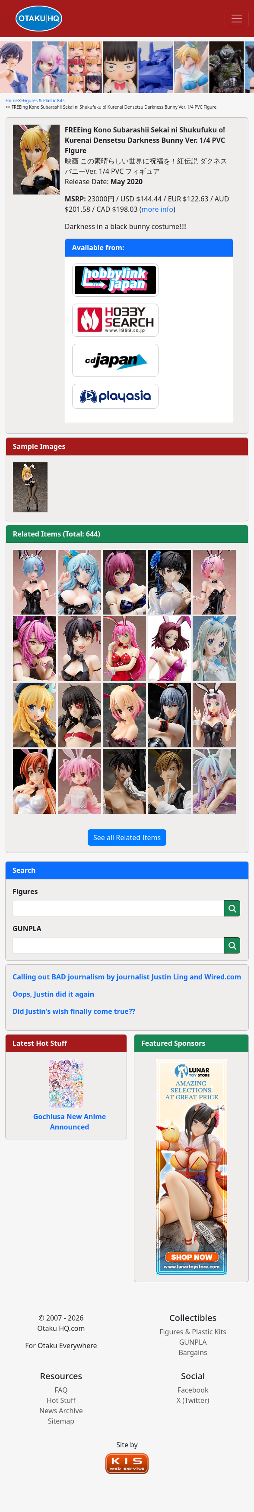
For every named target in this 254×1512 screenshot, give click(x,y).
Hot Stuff (61, 1400)
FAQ (60, 1390)
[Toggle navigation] (237, 18)
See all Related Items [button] (127, 837)
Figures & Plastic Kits (44, 100)
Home (12, 100)
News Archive (61, 1410)
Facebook (193, 1390)
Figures (25, 891)
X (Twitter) (193, 1400)
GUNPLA (27, 928)
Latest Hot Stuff (40, 1043)
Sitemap (61, 1421)
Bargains (192, 1352)
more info (157, 209)
